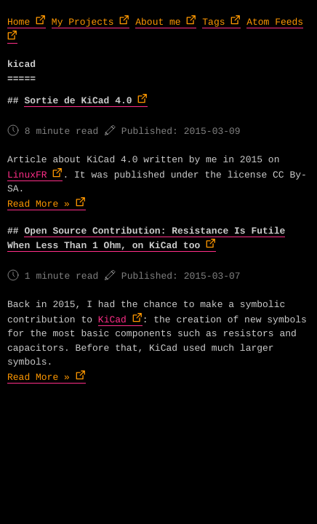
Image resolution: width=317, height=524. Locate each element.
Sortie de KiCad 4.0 (78, 100)
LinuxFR (27, 175)
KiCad (112, 319)
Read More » (38, 204)
